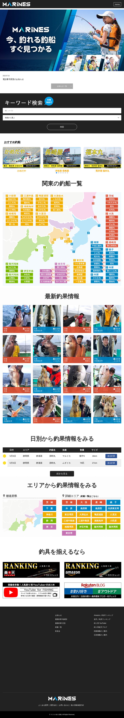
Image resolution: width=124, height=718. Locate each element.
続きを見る (62, 473)
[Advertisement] (23, 630)
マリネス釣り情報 (56, 714)
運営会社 (53, 705)
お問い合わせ (64, 705)
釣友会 (57, 631)
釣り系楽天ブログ (100, 627)
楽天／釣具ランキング (102, 619)
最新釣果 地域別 (61, 619)
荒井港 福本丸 (102, 171)
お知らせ (58, 615)
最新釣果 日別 (60, 623)
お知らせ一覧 (62, 86)
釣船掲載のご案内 (100, 631)
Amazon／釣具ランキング (103, 615)
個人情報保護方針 (77, 705)
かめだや (21, 171)
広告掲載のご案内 (100, 635)
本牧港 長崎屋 (62, 171)
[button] (119, 159)
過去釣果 (111, 456)
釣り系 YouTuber (100, 623)
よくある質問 (43, 705)
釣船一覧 (58, 627)
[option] (62, 40)
